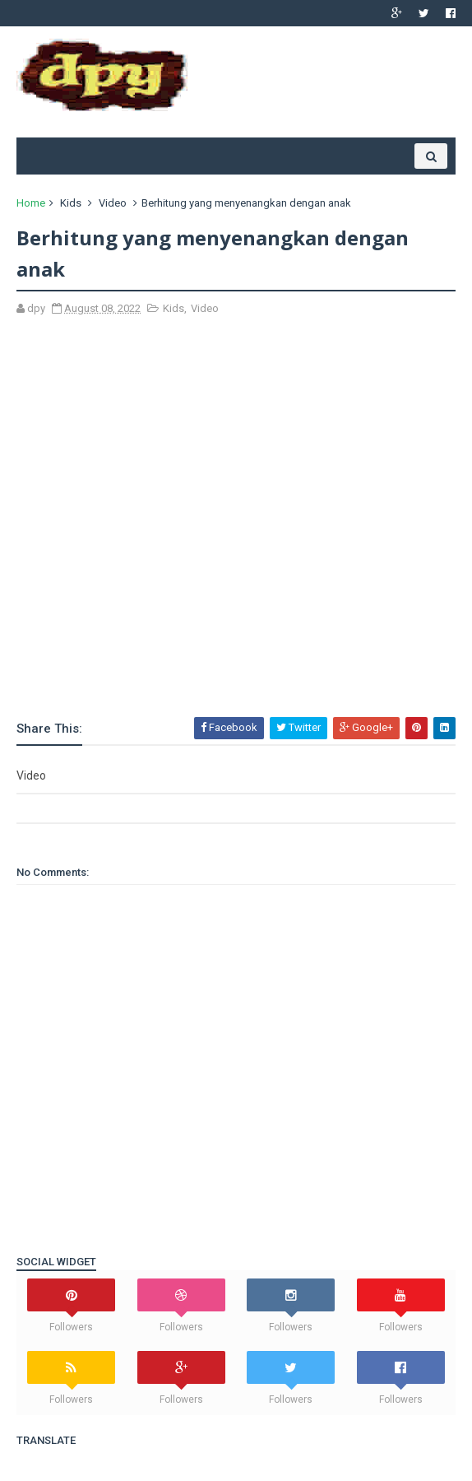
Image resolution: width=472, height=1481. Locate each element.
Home (30, 203)
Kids (70, 203)
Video (113, 203)
